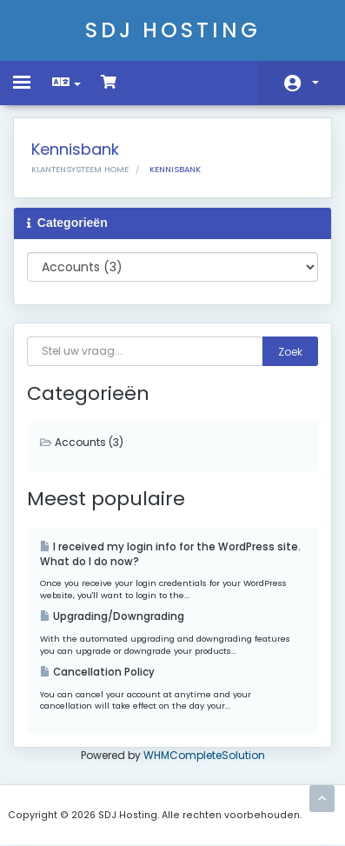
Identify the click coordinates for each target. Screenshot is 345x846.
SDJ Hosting (173, 30)
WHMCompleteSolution (204, 755)
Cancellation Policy (97, 672)
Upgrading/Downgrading (112, 616)
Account (315, 82)
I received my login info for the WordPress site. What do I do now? (170, 554)
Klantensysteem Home (80, 169)
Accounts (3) (81, 442)
